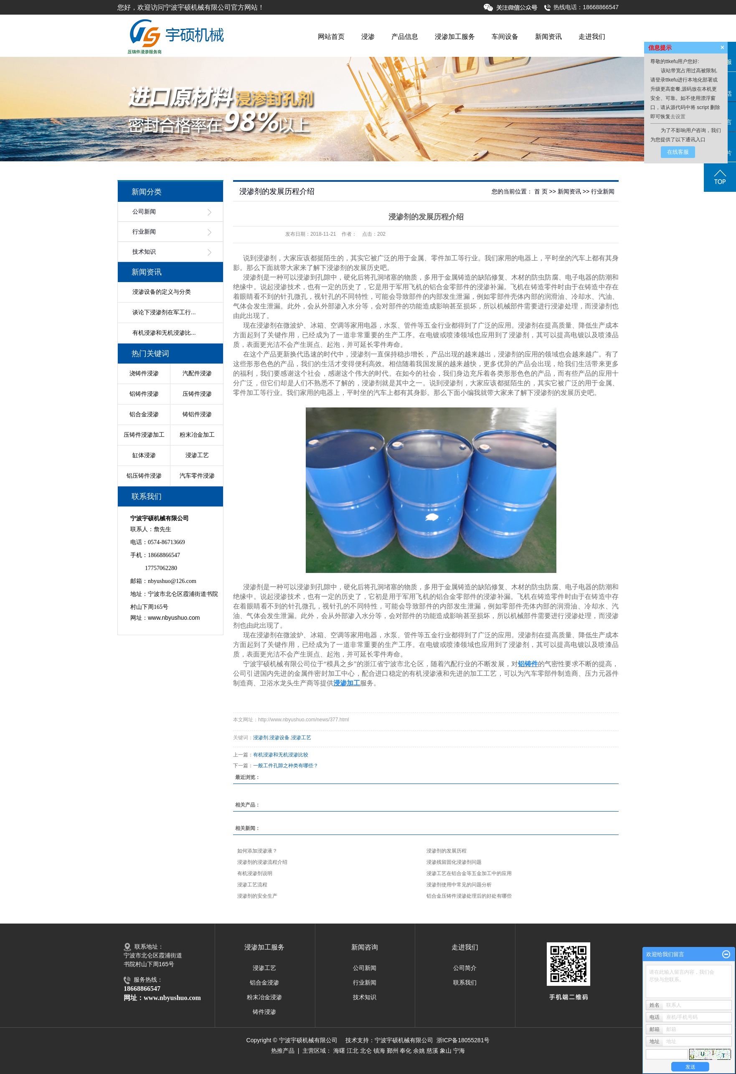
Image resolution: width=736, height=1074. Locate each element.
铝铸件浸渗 (144, 393)
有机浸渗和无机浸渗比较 (280, 755)
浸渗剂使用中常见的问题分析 (459, 885)
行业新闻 (144, 232)
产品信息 (404, 36)
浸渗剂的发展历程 (446, 851)
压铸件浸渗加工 (144, 434)
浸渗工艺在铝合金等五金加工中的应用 (469, 873)
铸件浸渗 (264, 1011)
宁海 (459, 1050)
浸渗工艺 (197, 455)
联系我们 (465, 982)
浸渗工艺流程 (252, 885)
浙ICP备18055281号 (463, 1040)
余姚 (419, 1050)
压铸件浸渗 (197, 393)
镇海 (379, 1050)
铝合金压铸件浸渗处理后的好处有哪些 (469, 896)
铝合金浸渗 (144, 414)
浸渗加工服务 (455, 36)
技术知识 (144, 252)
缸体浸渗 (144, 455)
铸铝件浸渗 (197, 414)
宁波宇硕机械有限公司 (404, 1040)
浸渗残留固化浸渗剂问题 (454, 862)
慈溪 (432, 1050)
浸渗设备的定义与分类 (161, 291)
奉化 (405, 1050)
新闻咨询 (364, 947)
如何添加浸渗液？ (257, 851)
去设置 (677, 117)
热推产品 (282, 1050)
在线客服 (678, 152)
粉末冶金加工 (197, 434)
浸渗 (368, 36)
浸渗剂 (260, 738)
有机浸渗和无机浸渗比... (164, 332)
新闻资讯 (548, 36)
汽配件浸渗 (197, 373)
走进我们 (592, 36)
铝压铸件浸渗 (144, 475)
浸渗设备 (279, 738)
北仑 (366, 1050)
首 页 (541, 191)
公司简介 (465, 968)
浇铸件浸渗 (144, 373)
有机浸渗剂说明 (254, 873)
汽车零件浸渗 (197, 475)
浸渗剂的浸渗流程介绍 (262, 862)
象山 (446, 1050)
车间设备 (505, 36)
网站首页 (331, 36)
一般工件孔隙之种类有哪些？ (285, 766)
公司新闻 (144, 212)
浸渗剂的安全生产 (257, 896)
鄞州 (392, 1050)
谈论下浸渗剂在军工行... (164, 312)
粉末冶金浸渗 (264, 997)
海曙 (339, 1050)
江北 (352, 1050)
